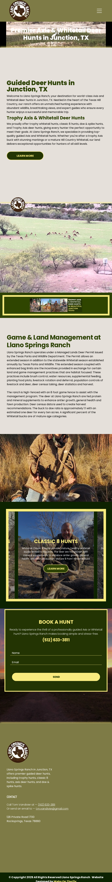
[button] (99, 10)
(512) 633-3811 (46, 805)
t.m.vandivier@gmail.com (52, 809)
